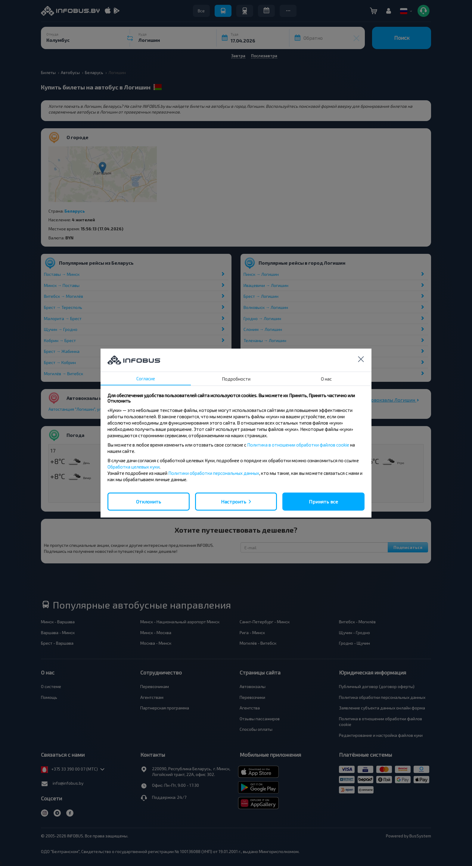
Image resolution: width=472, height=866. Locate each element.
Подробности (236, 378)
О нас (326, 378)
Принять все (323, 501)
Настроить (233, 501)
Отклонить (148, 501)
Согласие (145, 378)
